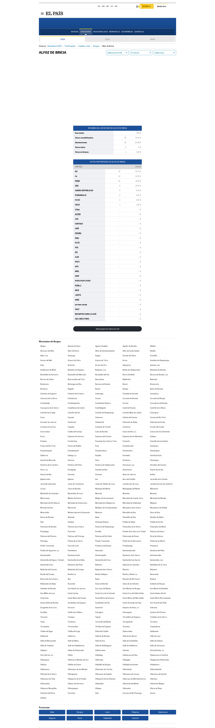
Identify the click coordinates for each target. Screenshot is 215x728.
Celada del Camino (130, 418)
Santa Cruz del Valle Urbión (133, 594)
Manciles (126, 494)
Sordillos (43, 613)
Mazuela (153, 494)
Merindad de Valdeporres (105, 503)
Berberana (44, 385)
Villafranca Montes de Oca (78, 660)
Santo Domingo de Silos (132, 603)
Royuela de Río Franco (131, 579)
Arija (42, 365)
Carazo (98, 399)
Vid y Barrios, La (46, 655)
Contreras (126, 427)
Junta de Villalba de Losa (105, 484)
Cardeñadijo (45, 404)
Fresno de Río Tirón (48, 446)
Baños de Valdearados (131, 370)
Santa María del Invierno (104, 598)
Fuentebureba (128, 446)
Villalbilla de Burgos (103, 665)
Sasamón (99, 608)
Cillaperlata (99, 423)
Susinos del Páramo (158, 613)
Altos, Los (44, 356)
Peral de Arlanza (156, 537)
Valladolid (107, 718)
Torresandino (73, 627)
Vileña (70, 655)
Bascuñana (99, 380)
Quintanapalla (100, 556)
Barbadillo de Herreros (49, 375)
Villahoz (43, 665)
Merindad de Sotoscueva (77, 503)
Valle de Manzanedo (48, 641)
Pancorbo (71, 532)
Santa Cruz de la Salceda (105, 594)
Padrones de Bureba (48, 527)
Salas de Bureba (101, 584)
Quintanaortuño (74, 556)
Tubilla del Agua (46, 632)
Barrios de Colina (47, 380)
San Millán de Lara (47, 594)
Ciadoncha (72, 423)
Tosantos (126, 627)
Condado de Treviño (103, 427)
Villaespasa (44, 660)
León (107, 712)
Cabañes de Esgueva (48, 394)
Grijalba (98, 456)
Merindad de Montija (158, 499)
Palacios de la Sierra (76, 527)
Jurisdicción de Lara (131, 484)
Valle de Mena (73, 641)
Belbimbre (127, 380)
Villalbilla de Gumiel (130, 665)
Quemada (99, 551)
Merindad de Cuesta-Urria (133, 499)
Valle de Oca (100, 641)
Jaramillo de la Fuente (158, 480)
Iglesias (71, 480)
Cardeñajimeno (74, 404)
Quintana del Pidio (157, 551)
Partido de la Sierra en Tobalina (135, 532)
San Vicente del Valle (158, 603)
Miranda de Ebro (46, 508)
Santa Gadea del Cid (158, 594)
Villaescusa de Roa (130, 655)
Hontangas (154, 461)
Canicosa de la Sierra (48, 399)
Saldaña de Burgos (157, 584)
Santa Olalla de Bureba (49, 603)
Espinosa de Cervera (76, 437)
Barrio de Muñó (129, 375)
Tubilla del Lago (74, 632)
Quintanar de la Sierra (131, 556)
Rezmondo (154, 575)
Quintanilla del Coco (103, 560)
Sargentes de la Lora (48, 608)
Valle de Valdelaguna (103, 646)
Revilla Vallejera (101, 575)
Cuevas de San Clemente (160, 432)
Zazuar (153, 693)
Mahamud (154, 489)
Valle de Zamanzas (157, 646)
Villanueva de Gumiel (158, 674)
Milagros (153, 503)
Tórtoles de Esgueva (103, 627)
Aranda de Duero (129, 356)
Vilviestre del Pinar (47, 693)
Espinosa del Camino (103, 437)
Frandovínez (72, 442)
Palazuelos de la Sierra (132, 527)
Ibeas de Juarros (129, 475)
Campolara (154, 394)
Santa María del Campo (77, 598)
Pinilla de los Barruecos (132, 541)
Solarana (153, 608)
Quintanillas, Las (156, 560)
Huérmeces (127, 470)
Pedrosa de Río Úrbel (103, 537)
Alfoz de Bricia (73, 351)
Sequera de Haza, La (131, 608)
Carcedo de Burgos (157, 399)
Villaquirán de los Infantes (105, 679)
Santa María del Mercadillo (133, 598)
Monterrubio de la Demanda (79, 513)
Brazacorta (154, 385)
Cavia (42, 418)
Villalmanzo (44, 670)
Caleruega (99, 394)
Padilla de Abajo (129, 522)
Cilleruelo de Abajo (130, 423)
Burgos (125, 389)
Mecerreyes (45, 499)
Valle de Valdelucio (130, 646)
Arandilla (153, 356)
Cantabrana (72, 399)
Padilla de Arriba (156, 522)
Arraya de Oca (101, 365)
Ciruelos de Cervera (48, 427)
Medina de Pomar (75, 499)
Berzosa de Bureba (102, 385)
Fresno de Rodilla (74, 446)
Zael (97, 693)
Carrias (125, 404)
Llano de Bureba (74, 489)
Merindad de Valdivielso (132, 503)
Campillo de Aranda (130, 394)
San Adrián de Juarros (76, 589)
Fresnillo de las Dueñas (159, 442)
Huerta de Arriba (156, 470)
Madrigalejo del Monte (131, 489)
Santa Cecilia (73, 594)
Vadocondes (127, 632)
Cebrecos (99, 418)
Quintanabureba (129, 551)
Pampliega (44, 532)
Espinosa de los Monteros (132, 437)
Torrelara (153, 622)
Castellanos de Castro (76, 408)
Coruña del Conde (157, 427)
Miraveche (72, 508)
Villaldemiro (154, 665)
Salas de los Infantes (131, 584)
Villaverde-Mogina (157, 684)
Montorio (98, 513)
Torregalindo (128, 622)
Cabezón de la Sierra (76, 394)
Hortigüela (72, 470)
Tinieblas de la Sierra (158, 617)
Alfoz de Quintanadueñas (105, 351)
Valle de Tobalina (47, 646)
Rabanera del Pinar (75, 565)
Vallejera (43, 651)
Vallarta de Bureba (102, 636)
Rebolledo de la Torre (158, 565)
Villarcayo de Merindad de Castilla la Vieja (135, 679)
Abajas (43, 346)
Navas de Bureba (47, 518)
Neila (97, 518)
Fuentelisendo (73, 451)
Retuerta (153, 570)
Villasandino (45, 684)
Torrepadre (44, 627)
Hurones (98, 475)
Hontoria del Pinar (75, 465)
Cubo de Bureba (101, 432)
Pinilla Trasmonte (47, 546)
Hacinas (71, 461)
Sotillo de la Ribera (75, 613)
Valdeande (154, 632)
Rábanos (98, 565)
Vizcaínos (71, 693)
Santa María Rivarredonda (160, 598)
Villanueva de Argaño (103, 674)
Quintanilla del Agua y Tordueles (52, 560)
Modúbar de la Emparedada (106, 508)
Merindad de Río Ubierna (50, 503)
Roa (69, 579)
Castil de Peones (129, 408)
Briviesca (44, 389)
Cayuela (71, 418)
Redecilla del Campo (76, 570)
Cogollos (71, 427)
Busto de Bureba (156, 389)
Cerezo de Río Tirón (158, 418)
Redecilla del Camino (48, 570)
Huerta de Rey (46, 475)
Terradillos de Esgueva (131, 617)
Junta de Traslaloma (76, 484)
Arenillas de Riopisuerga (159, 361)
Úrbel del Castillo (101, 632)
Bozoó (125, 385)
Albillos (153, 346)
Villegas (98, 689)
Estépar (153, 437)
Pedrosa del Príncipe (76, 537)
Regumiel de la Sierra (103, 570)
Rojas (97, 579)
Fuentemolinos (101, 451)
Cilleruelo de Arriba (157, 423)
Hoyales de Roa (101, 470)
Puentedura (72, 551)
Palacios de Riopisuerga (104, 527)
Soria (80, 718)
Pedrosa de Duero (157, 532)
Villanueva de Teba (47, 679)
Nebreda (71, 518)
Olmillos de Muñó (156, 518)
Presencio (154, 546)
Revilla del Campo (47, 575)
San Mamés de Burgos (131, 589)
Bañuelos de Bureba (158, 370)
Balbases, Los (100, 370)
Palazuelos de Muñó (158, 527)
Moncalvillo (44, 513)
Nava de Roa (155, 513)
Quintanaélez (45, 556)
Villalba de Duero (74, 665)
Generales (139, 32)
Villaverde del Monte (131, 684)
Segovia (52, 718)
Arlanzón (71, 365)
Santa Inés (44, 598)
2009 (152, 40)
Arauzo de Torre (101, 361)
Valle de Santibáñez (130, 641)
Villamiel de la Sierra (48, 674)
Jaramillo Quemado (48, 484)
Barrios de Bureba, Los (159, 375)
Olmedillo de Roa (129, 518)
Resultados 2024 (100, 32)
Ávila (52, 712)
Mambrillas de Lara (75, 494)
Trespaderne (155, 627)
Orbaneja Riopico (102, 522)
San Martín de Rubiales (159, 589)
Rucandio (71, 584)
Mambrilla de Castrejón (49, 494)
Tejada (98, 617)
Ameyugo (71, 356)
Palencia (135, 712)
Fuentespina (155, 451)
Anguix (98, 356)
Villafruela (99, 660)
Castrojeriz (154, 413)
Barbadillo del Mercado (77, 375)
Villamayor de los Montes (77, 670)
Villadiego (99, 655)
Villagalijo (126, 660)
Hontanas (126, 461)
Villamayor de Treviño (103, 670)
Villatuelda (99, 684)
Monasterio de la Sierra (132, 508)
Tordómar (72, 622)
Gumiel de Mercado (48, 461)
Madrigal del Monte (102, 489)
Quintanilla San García (131, 560)
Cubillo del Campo (75, 432)
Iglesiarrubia (45, 480)
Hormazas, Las (128, 465)
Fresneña (126, 442)
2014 (107, 40)
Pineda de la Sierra (75, 541)
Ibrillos (152, 475)
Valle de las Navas (130, 636)
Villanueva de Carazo (131, 674)
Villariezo (153, 679)
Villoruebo (127, 689)
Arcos (125, 361)
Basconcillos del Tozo (76, 380)
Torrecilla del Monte (103, 622)
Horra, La (44, 470)
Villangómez (72, 674)
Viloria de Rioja (156, 689)
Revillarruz (72, 575)
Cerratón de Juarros (48, 423)
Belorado (153, 380)
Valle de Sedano (156, 641)
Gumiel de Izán (156, 456)
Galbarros (44, 456)
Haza (97, 461)
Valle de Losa (155, 636)
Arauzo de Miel (46, 361)
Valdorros (71, 636)
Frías (97, 446)
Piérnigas (44, 541)
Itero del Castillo (129, 480)
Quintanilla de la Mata (76, 560)
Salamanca (163, 712)
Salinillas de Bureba (48, 589)
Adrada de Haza (74, 346)
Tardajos (71, 617)
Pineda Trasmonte (102, 541)
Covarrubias (45, 432)
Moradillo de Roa (129, 513)
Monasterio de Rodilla (158, 508)
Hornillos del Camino (158, 465)
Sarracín (71, 608)
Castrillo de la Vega (47, 413)
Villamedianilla (156, 670)
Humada (71, 475)
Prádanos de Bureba (103, 546)
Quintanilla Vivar (46, 565)
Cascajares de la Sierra (49, 408)
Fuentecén (154, 446)
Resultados (86, 32)
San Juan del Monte (103, 589)
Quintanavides (155, 556)
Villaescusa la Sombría (159, 655)
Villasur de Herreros (76, 684)
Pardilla (98, 532)
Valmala (126, 651)
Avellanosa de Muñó (48, 370)
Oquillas (71, 522)
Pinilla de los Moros (157, 541)
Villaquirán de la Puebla (77, 679)
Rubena (153, 579)
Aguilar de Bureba (130, 346)
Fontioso (43, 442)
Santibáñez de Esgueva (77, 603)
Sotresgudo (127, 613)
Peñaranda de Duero (131, 537)
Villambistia (127, 670)
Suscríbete (147, 7)
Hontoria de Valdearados (105, 465)
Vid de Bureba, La (157, 651)
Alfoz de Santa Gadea (131, 351)
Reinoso (126, 570)
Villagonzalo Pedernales (159, 660)
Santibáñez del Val (102, 603)
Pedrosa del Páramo (48, 537)
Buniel (97, 389)
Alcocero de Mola (47, 351)
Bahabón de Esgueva (76, 370)
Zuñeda (43, 698)
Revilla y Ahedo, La (130, 575)
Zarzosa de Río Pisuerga (132, 693)
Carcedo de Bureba (130, 399)
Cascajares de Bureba (158, 404)
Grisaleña (126, 456)
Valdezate (44, 636)
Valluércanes (100, 651)
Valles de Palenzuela (76, 651)
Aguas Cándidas (101, 346)
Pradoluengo (128, 546)
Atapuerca (127, 365)
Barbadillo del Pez (102, 375)
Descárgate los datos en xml (107, 329)
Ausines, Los (155, 365)
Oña (42, 522)
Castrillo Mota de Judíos (132, 413)
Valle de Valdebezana (76, 646)
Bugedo (71, 389)
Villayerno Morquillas (48, 689)
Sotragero (99, 613)
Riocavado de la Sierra (49, 579)
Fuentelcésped (46, 451)
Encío (42, 437)
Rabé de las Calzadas (131, 565)
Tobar (42, 622)
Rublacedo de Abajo (48, 584)
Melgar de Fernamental (104, 499)
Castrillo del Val (74, 413)
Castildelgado (100, 408)
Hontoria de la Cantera (49, 465)
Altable (153, 351)
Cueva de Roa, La (129, 432)
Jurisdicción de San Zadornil (161, 484)
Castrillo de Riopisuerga (104, 413)
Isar (96, 480)
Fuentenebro (128, 451)
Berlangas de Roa (75, 385)
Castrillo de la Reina (158, 408)
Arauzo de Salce (74, 361)
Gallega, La (72, 456)
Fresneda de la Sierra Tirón (106, 442)
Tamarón (43, 617)
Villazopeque (73, 689)
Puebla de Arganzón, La (49, 551)
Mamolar (98, 494)
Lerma (42, 489)
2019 (62, 40)
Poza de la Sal (73, 546)
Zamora (135, 718)
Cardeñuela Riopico (103, 404)
